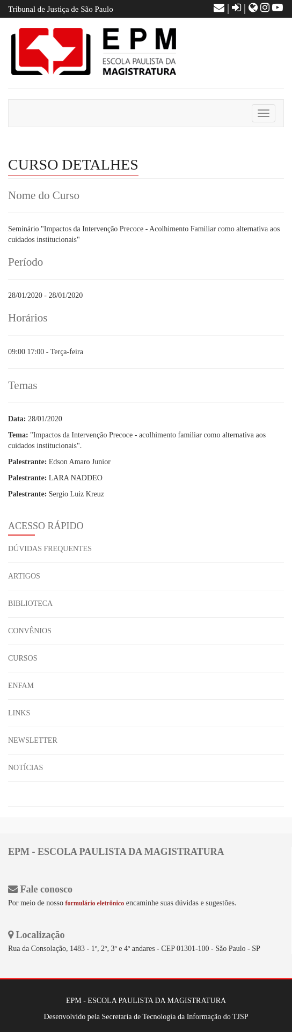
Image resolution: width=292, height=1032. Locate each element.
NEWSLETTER (32, 740)
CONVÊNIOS (30, 631)
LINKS (19, 713)
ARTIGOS (24, 576)
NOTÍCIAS (25, 768)
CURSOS (22, 658)
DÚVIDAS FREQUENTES (50, 549)
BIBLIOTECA (30, 603)
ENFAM (21, 686)
